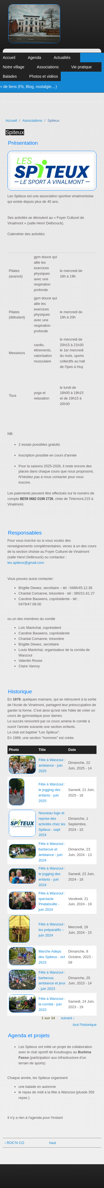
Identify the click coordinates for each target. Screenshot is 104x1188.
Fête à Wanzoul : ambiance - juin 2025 (52, 765)
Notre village (13, 67)
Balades (10, 76)
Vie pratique (81, 67)
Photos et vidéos (43, 76)
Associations (48, 67)
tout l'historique (85, 1025)
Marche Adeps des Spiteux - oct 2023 (52, 956)
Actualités (62, 57)
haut (51, 1143)
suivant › (67, 1018)
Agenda (34, 57)
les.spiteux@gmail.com (25, 563)
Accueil (9, 57)
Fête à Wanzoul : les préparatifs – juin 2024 (52, 929)
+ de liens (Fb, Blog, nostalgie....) (28, 86)
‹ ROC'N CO (14, 1143)
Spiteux (15, 132)
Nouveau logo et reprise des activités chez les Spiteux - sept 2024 (52, 824)
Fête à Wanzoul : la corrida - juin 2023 (52, 1004)
